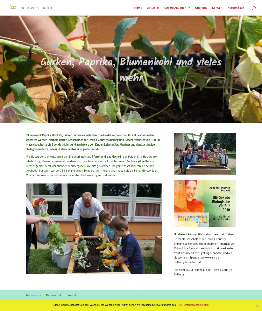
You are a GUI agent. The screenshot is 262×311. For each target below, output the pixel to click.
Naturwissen (236, 8)
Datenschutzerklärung (196, 304)
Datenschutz (54, 295)
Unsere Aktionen (175, 8)
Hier (176, 270)
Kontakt (217, 8)
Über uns (201, 8)
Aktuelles (153, 8)
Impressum (33, 295)
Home (138, 8)
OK (180, 304)
